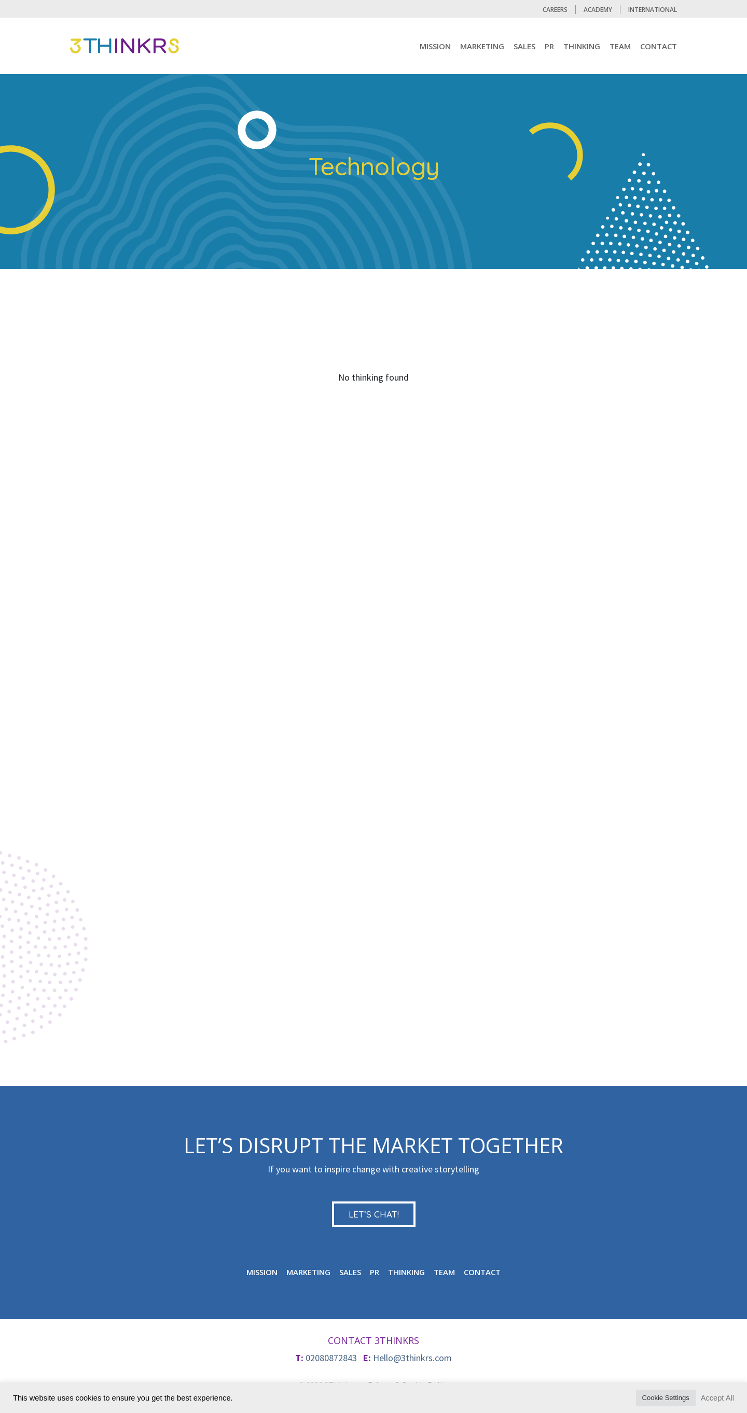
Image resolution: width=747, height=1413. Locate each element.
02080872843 (331, 1358)
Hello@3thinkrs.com (412, 1358)
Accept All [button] (717, 1398)
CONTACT (658, 46)
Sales (524, 46)
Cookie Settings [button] (665, 1398)
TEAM (620, 46)
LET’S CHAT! (374, 1214)
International (652, 9)
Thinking (581, 46)
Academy (598, 9)
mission (435, 46)
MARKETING (482, 46)
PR (549, 46)
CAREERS (555, 9)
